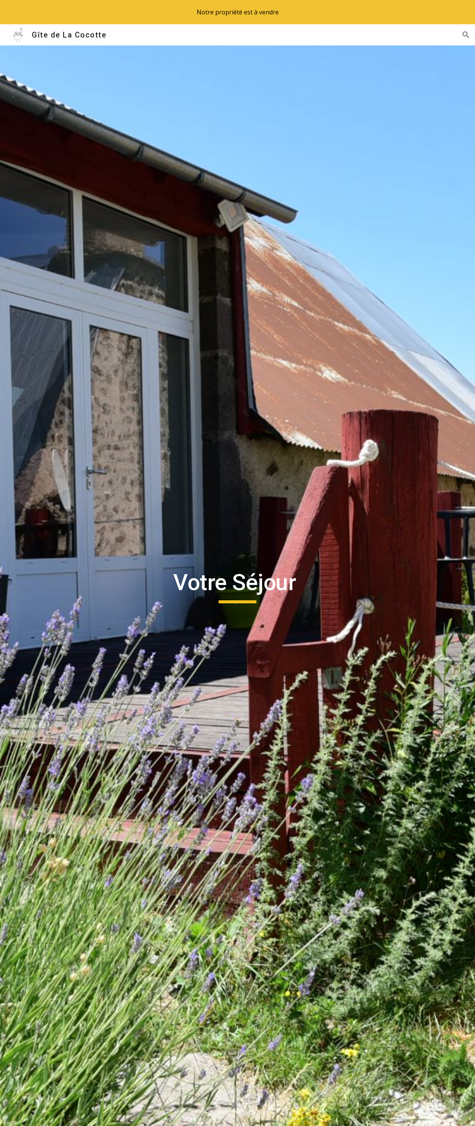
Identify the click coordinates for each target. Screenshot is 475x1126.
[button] (466, 35)
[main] (237, 586)
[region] (237, 12)
